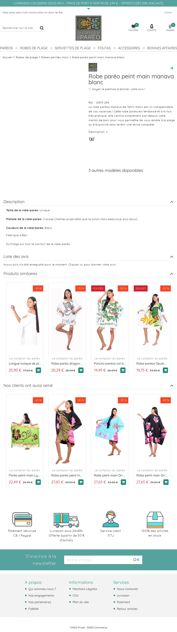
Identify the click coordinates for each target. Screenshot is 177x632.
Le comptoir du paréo (25, 358)
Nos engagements (40, 595)
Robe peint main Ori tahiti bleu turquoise (110, 475)
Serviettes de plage (73, 48)
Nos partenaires (39, 602)
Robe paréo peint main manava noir (67, 475)
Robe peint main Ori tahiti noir (152, 475)
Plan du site (80, 602)
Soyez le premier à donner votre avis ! (116, 89)
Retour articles (126, 608)
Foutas (104, 48)
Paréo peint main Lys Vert (25, 475)
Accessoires (129, 48)
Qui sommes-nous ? (41, 589)
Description (96, 131)
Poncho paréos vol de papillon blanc (110, 363)
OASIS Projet (77, 627)
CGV (75, 595)
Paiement (123, 602)
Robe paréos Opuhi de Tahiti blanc (152, 363)
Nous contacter (127, 589)
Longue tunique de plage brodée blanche (25, 363)
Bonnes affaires (162, 48)
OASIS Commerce (97, 627)
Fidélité (33, 608)
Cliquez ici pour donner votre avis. (92, 264)
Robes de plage (34, 48)
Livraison (122, 595)
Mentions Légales (84, 589)
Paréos (6, 48)
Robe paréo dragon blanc (67, 363)
